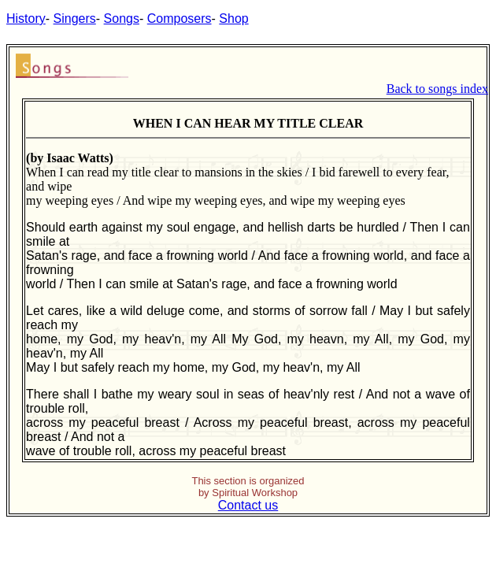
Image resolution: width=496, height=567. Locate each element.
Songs (121, 18)
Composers (179, 18)
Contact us (248, 505)
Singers (75, 18)
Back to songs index (437, 88)
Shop (233, 18)
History (26, 18)
